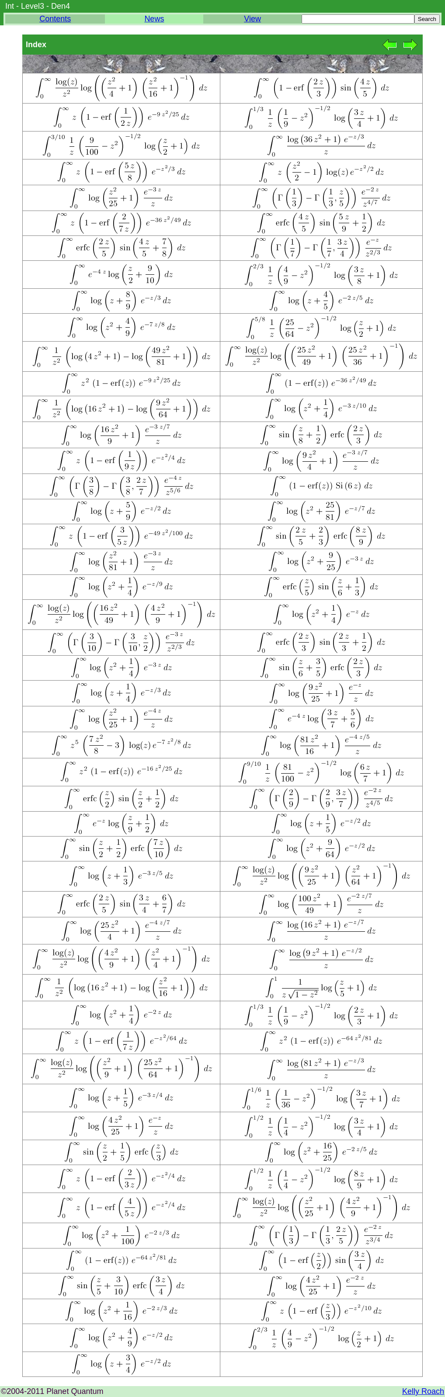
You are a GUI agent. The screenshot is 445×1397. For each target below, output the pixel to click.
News (154, 18)
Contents (55, 18)
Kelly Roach (423, 1391)
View (252, 18)
